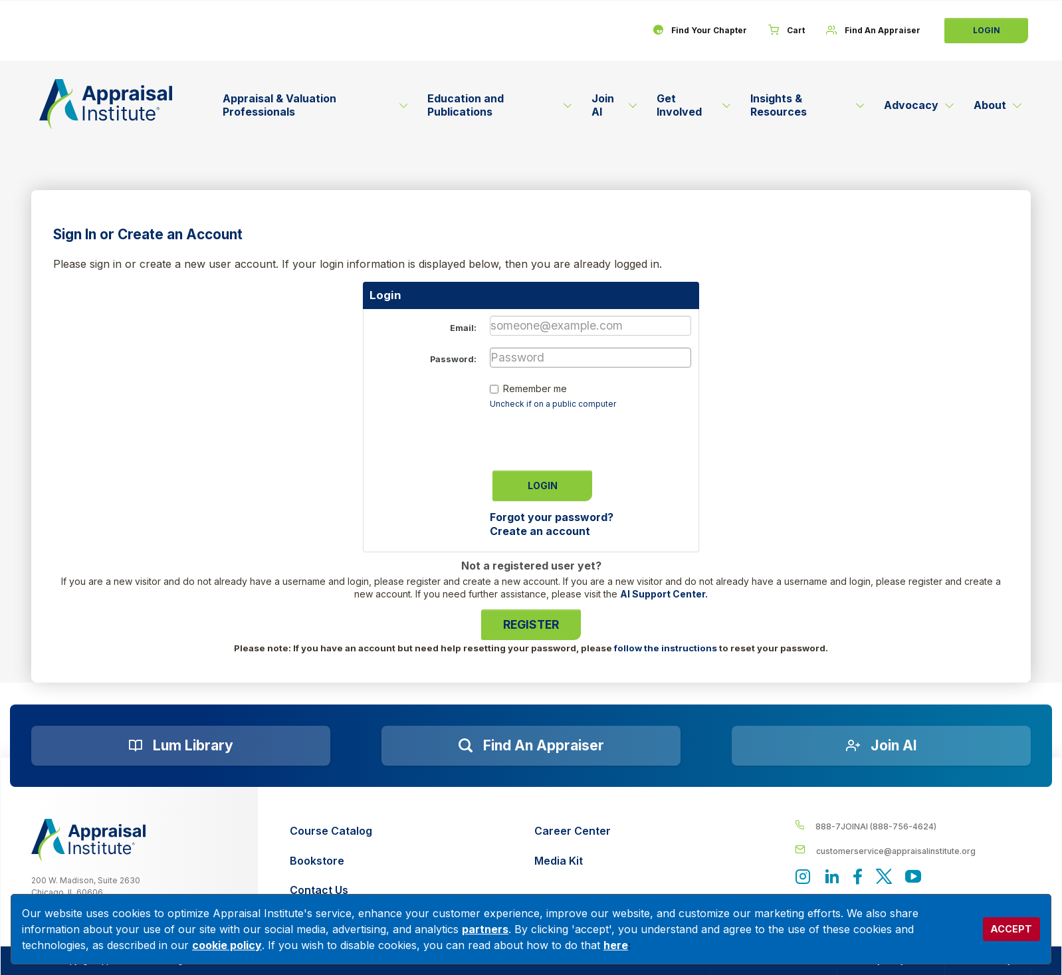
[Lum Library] (180, 746)
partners (485, 929)
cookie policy (227, 945)
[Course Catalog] (331, 831)
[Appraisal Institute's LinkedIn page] (832, 877)
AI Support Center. (664, 593)
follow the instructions (665, 648)
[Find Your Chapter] (700, 30)
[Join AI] (881, 746)
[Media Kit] (572, 861)
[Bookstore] (331, 861)
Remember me (535, 388)
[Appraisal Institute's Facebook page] (858, 877)
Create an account (540, 531)
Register (531, 624)
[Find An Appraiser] (873, 30)
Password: (453, 359)
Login (986, 30)
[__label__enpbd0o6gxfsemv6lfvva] (913, 850)
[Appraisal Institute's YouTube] (913, 877)
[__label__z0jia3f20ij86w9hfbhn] (88, 840)
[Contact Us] (331, 890)
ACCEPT (1011, 928)
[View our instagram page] (803, 877)
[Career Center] (572, 831)
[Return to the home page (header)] (105, 104)
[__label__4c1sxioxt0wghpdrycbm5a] (913, 826)
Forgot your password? (551, 517)
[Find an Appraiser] (531, 746)
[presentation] (591, 435)
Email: (463, 328)
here (615, 945)
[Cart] (786, 30)
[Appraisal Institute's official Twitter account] (884, 877)
